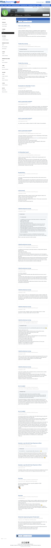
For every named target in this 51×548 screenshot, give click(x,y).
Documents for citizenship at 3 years (26, 85)
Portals (5, 5)
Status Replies (4, 26)
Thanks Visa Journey (23, 43)
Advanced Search (47, 7)
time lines (20, 478)
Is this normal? (21, 190)
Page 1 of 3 (29, 21)
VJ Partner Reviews (5, 39)
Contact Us (16, 545)
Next (23, 21)
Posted (22, 28)
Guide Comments (5, 55)
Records (3, 67)
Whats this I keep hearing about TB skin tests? (28, 517)
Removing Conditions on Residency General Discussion (28, 173)
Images (3, 74)
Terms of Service (34, 545)
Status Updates (4, 24)
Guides (9, 5)
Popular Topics (40, 7)
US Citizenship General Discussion (25, 26)
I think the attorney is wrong (24, 208)
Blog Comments (4, 91)
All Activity (3, 19)
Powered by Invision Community (25, 546)
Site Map (11, 545)
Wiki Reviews (4, 48)
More (38, 5)
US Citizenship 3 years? (23, 152)
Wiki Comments (4, 46)
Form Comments (4, 62)
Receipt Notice (21, 172)
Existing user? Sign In (40, 2)
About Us (39, 545)
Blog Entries (4, 89)
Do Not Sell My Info (27, 545)
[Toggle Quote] (19, 49)
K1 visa (37, 137)
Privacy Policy (20, 545)
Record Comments (5, 69)
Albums (3, 78)
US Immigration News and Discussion (25, 444)
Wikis (3, 44)
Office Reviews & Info (16, 5)
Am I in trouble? (21, 386)
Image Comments (5, 76)
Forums (2, 5)
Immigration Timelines (32, 5)
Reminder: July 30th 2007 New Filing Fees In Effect (30, 443)
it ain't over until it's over (24, 25)
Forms (3, 60)
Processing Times (24, 5)
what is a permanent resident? (25, 101)
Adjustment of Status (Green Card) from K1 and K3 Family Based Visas (31, 518)
